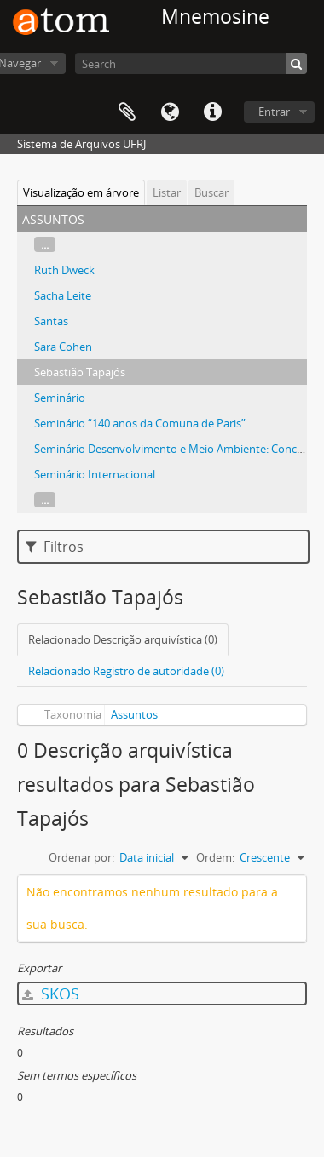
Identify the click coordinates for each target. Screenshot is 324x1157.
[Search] (191, 63)
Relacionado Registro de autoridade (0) (126, 671)
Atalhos (212, 112)
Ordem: (215, 857)
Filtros (55, 546)
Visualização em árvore (81, 192)
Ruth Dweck (64, 270)
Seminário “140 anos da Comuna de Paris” (140, 423)
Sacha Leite (62, 295)
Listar (167, 192)
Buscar (211, 192)
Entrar (274, 111)
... (45, 244)
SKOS (50, 993)
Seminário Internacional (94, 474)
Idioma (169, 112)
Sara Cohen (63, 346)
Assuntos (134, 714)
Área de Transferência (127, 112)
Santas (51, 321)
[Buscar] (296, 63)
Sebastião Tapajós (79, 372)
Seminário (59, 397)
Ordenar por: (81, 857)
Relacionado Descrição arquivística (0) (122, 639)
